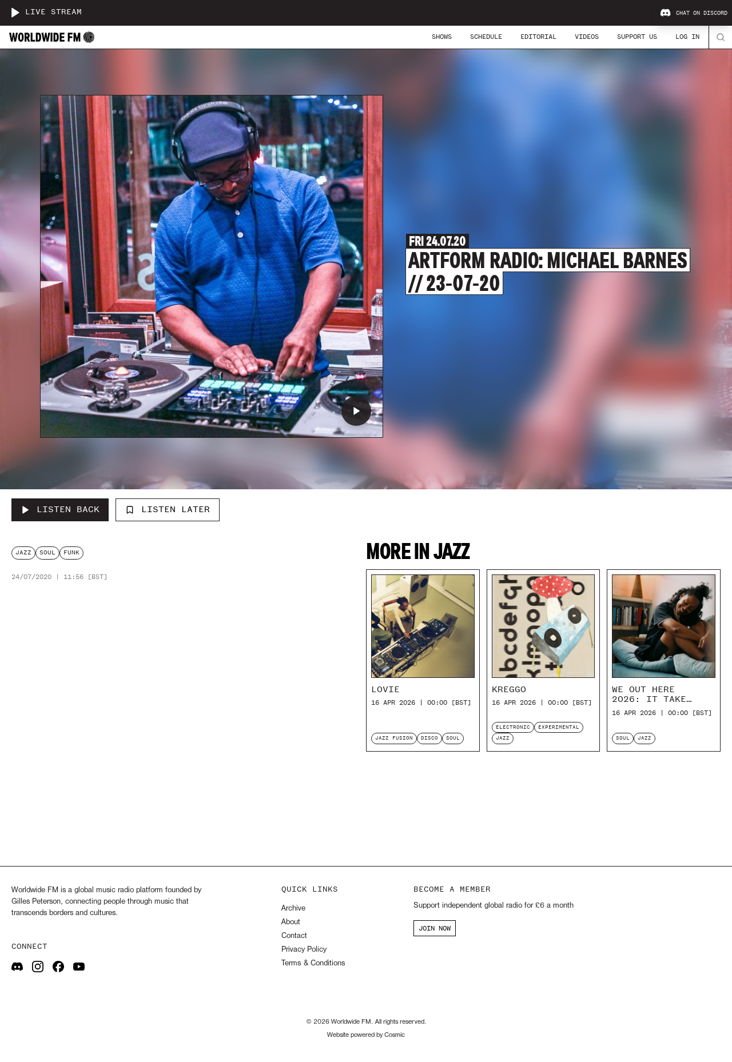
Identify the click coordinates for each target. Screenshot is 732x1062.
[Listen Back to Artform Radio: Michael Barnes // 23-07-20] (60, 509)
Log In (687, 37)
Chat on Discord (693, 13)
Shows (442, 37)
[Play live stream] (15, 12)
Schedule (486, 37)
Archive (293, 908)
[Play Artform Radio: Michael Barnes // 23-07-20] (356, 411)
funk (71, 552)
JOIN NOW (435, 928)
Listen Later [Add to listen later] (167, 509)
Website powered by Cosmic (366, 1035)
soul (47, 552)
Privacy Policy (304, 950)
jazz (23, 552)
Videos (587, 37)
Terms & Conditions (313, 963)
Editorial (538, 37)
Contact (294, 936)
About (290, 922)
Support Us (637, 37)
